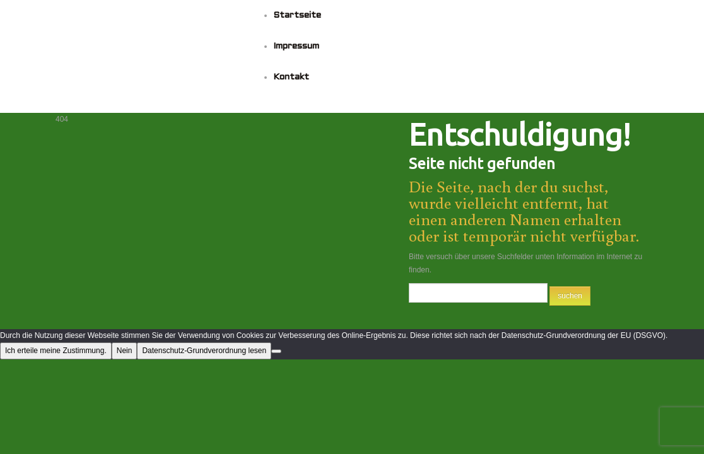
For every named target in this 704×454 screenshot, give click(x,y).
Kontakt (291, 77)
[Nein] (276, 351)
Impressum (296, 46)
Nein (124, 350)
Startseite (297, 15)
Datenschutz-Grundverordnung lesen (204, 350)
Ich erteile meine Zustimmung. (56, 350)
